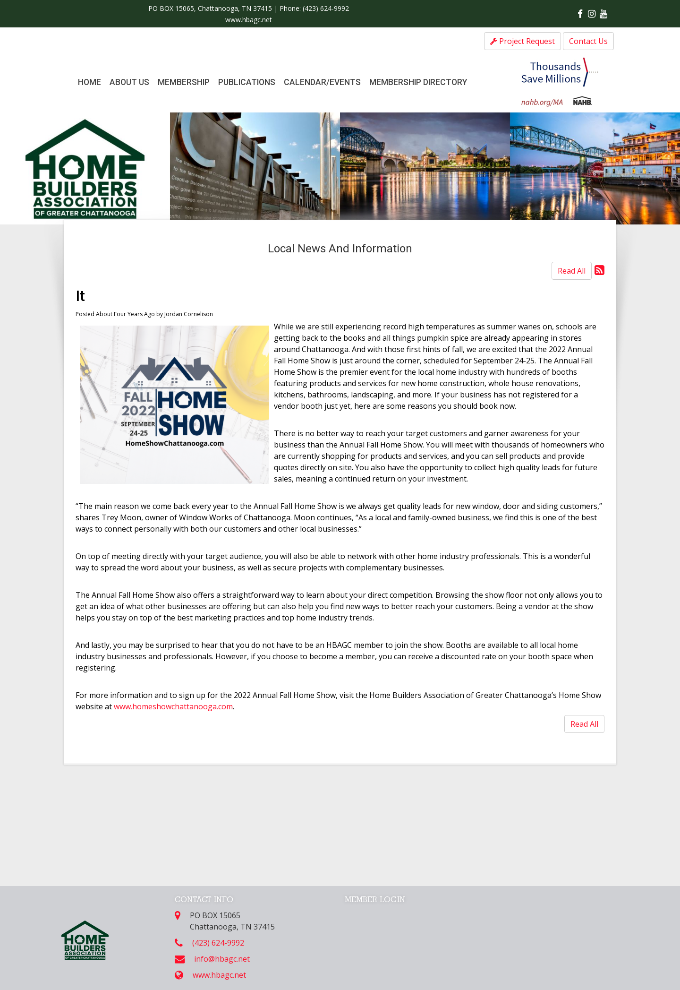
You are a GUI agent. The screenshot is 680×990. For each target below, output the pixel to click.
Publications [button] (246, 82)
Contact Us (588, 41)
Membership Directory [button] (418, 82)
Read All (572, 271)
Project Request (522, 41)
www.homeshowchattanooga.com (173, 706)
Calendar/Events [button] (322, 82)
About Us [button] (129, 82)
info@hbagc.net (222, 959)
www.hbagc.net (248, 19)
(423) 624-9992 (326, 8)
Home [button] (89, 82)
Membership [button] (184, 82)
